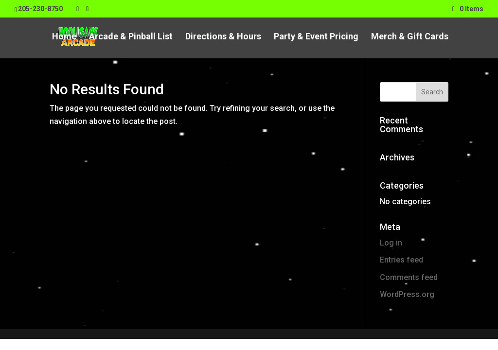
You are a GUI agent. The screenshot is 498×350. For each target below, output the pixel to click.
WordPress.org (407, 294)
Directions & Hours (223, 37)
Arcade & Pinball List (131, 37)
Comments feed (409, 277)
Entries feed (401, 259)
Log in (391, 242)
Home (64, 37)
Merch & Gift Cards (409, 37)
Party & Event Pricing (316, 37)
